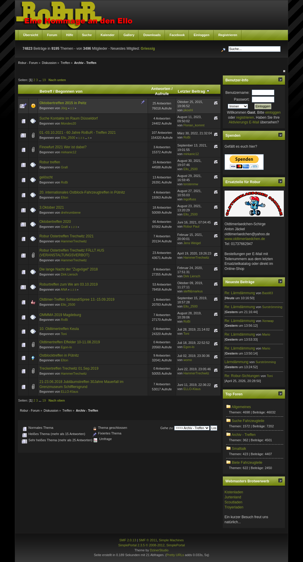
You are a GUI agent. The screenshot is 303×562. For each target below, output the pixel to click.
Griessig (148, 48)
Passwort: (242, 99)
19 (44, 80)
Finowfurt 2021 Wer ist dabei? (62, 147)
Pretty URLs (175, 555)
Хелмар (268, 321)
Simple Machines (171, 540)
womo (187, 360)
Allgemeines (241, 407)
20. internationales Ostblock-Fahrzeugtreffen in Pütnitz (82, 192)
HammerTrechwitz (74, 241)
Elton (64, 197)
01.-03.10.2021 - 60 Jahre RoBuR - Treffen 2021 (77, 133)
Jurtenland (233, 497)
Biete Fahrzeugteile (247, 462)
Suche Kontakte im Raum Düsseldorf (68, 118)
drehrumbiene (71, 212)
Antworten (160, 88)
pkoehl (188, 110)
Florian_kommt (193, 125)
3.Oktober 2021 (51, 207)
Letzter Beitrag (194, 91)
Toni (64, 334)
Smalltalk (239, 449)
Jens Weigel (192, 243)
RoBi (186, 137)
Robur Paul (191, 226)
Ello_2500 (68, 137)
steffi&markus (193, 291)
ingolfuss (189, 199)
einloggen (273, 112)
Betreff (46, 91)
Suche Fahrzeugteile (248, 421)
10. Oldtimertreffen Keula (59, 329)
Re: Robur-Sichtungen (242, 376)
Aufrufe (162, 93)
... (40, 80)
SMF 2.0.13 (127, 540)
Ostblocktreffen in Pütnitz (59, 355)
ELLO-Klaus (69, 391)
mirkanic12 (68, 152)
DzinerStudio (159, 550)
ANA (64, 289)
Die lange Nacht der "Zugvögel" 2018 (68, 269)
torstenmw (190, 184)
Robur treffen (49, 162)
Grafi (64, 167)
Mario (266, 334)
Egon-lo (66, 347)
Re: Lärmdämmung (240, 293)
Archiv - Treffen (243, 435)
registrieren (245, 117)
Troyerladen (234, 507)
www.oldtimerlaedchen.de (245, 239)
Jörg (64, 108)
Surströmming (272, 307)
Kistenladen (234, 492)
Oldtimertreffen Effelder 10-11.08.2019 (69, 342)
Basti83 (267, 293)
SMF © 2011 (148, 540)
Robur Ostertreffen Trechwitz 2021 (66, 236)
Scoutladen (233, 502)
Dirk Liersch (69, 274)
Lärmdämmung (237, 362)
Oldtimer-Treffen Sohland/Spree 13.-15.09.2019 (77, 299)
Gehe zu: (167, 428)
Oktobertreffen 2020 (55, 222)
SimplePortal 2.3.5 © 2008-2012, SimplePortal (151, 545)
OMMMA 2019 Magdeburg (60, 315)
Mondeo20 (68, 123)
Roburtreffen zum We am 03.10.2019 (68, 284)
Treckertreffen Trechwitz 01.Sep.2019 (68, 368)
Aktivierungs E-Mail (244, 122)
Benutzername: (237, 93)
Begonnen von (69, 91)
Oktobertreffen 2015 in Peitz (62, 103)
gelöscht (46, 177)
